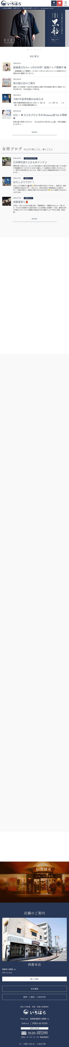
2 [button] (31, 49)
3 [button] (34, 49)
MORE (34, 132)
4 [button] (38, 49)
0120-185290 (38, 1033)
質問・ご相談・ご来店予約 (34, 997)
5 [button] (41, 49)
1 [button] (28, 49)
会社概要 (34, 989)
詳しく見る (34, 979)
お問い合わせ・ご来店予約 (34, 1044)
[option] (34, 28)
